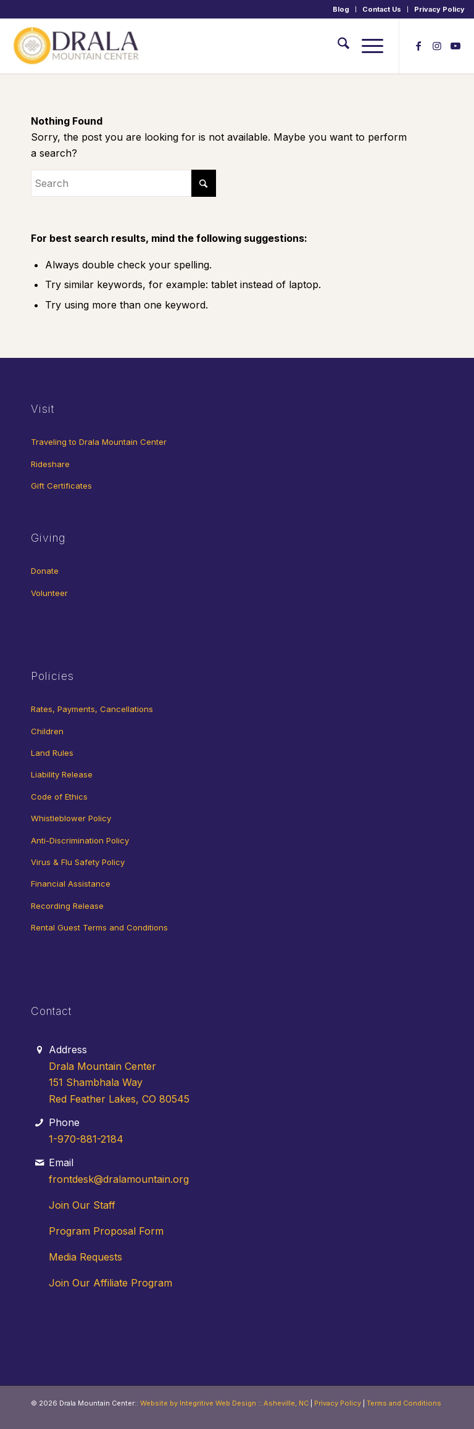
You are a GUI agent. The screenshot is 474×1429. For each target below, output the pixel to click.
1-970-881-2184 (86, 1139)
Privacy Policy (439, 9)
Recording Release (67, 906)
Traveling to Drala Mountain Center (99, 442)
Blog (341, 9)
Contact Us (381, 9)
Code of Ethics (59, 796)
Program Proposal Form (106, 1231)
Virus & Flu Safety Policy (78, 862)
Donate (45, 571)
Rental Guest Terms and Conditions (99, 927)
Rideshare (50, 464)
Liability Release (62, 774)
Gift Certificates (61, 486)
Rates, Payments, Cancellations (92, 709)
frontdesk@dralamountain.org (119, 1179)
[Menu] (366, 45)
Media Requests (85, 1257)
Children (47, 731)
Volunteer (49, 593)
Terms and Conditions (404, 1403)
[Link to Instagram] (437, 45)
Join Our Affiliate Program (110, 1283)
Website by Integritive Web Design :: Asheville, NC (224, 1403)
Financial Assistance (70, 883)
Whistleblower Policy (71, 818)
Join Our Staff (82, 1205)
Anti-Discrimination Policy (80, 840)
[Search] (337, 45)
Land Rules (52, 753)
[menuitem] (341, 9)
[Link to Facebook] (418, 45)
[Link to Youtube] (455, 45)
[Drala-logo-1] (77, 45)
